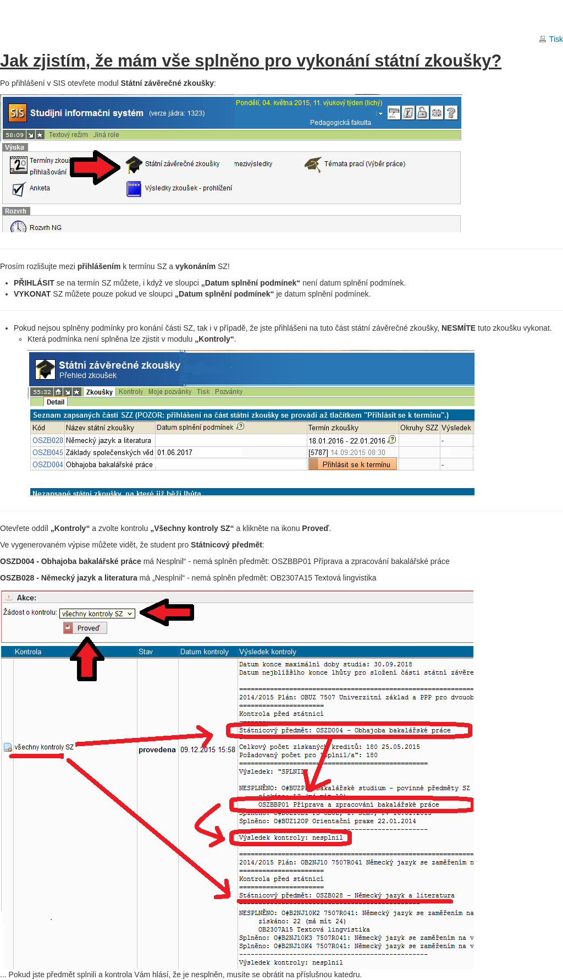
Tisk (556, 39)
